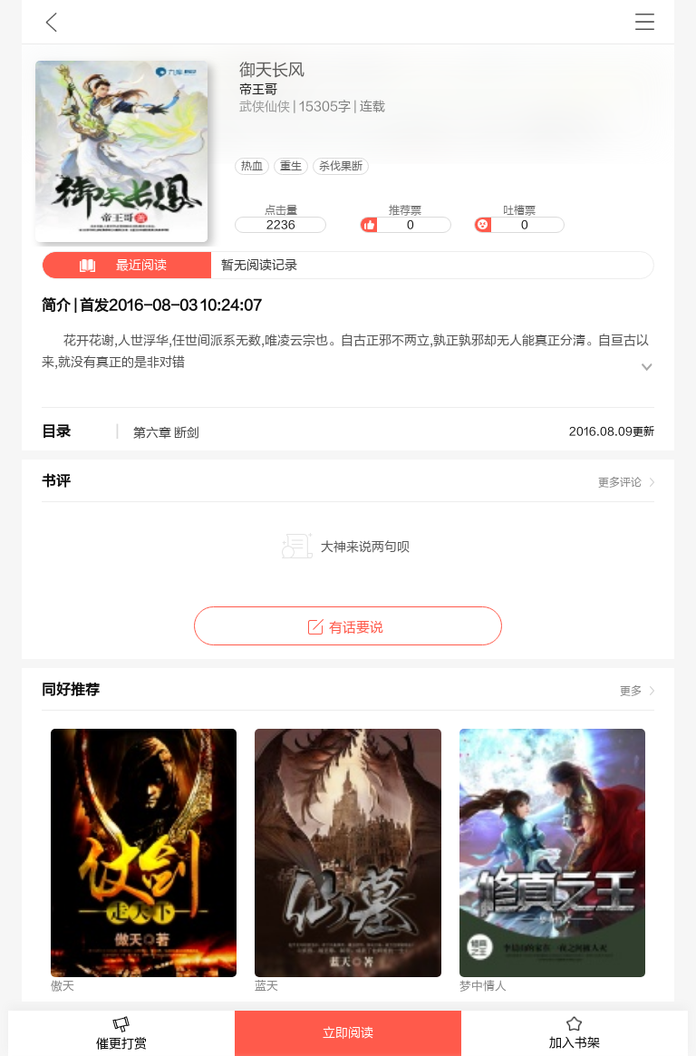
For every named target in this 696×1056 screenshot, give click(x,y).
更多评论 (620, 482)
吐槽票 (519, 218)
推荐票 (405, 218)
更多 (631, 690)
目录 (56, 431)
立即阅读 (348, 1033)
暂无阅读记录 (170, 265)
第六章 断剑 (166, 433)
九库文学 (51, 22)
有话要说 (347, 627)
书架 (644, 22)
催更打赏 (121, 1033)
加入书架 (574, 1033)
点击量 (280, 218)
